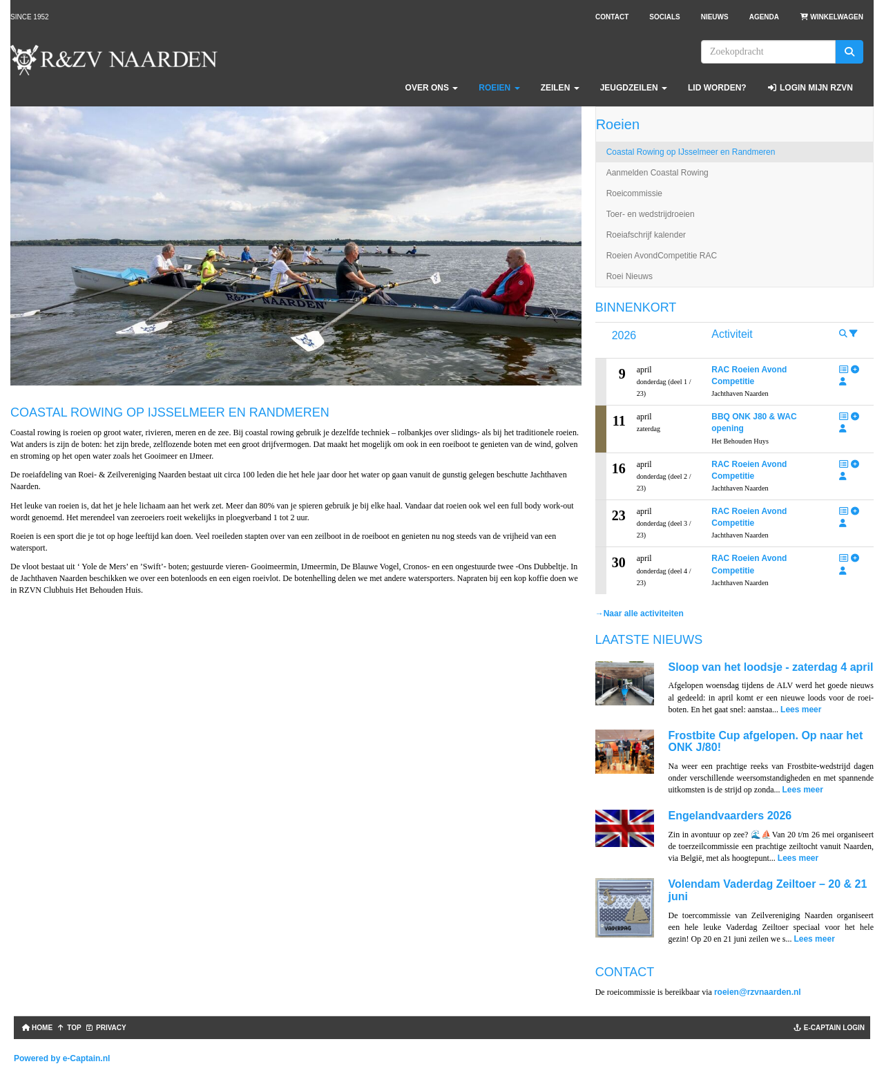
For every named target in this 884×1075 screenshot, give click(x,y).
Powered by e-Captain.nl (62, 1058)
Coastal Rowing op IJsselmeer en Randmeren (691, 152)
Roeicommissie (634, 193)
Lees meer (800, 709)
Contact (611, 17)
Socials (664, 17)
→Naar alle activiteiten (639, 613)
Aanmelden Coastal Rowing (657, 173)
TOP (69, 1027)
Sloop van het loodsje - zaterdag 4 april (770, 667)
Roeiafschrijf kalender (646, 235)
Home (35, 1027)
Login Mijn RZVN (810, 88)
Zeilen (560, 88)
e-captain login (829, 1027)
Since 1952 (29, 17)
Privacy (106, 1027)
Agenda (764, 17)
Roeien (499, 88)
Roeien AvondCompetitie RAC (662, 255)
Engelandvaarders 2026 (729, 815)
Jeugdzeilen (633, 88)
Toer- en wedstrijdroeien (650, 214)
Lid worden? (717, 88)
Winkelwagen (831, 17)
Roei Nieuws (629, 276)
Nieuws (715, 17)
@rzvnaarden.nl (757, 992)
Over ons (432, 88)
